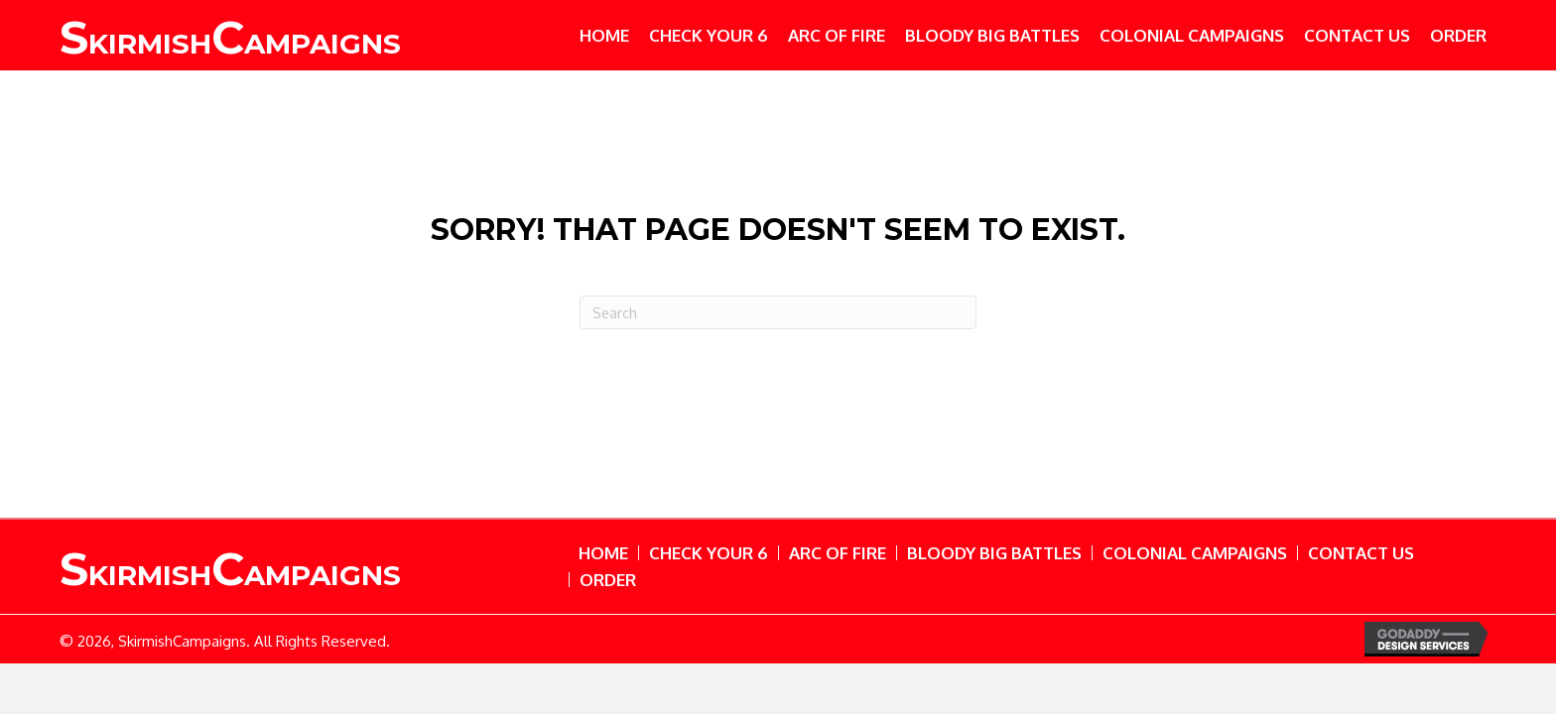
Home (603, 552)
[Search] (778, 312)
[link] (604, 35)
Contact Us (1361, 552)
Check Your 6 (708, 552)
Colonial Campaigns (1194, 552)
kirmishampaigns (230, 575)
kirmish (230, 43)
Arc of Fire (837, 552)
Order (608, 579)
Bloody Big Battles (994, 552)
